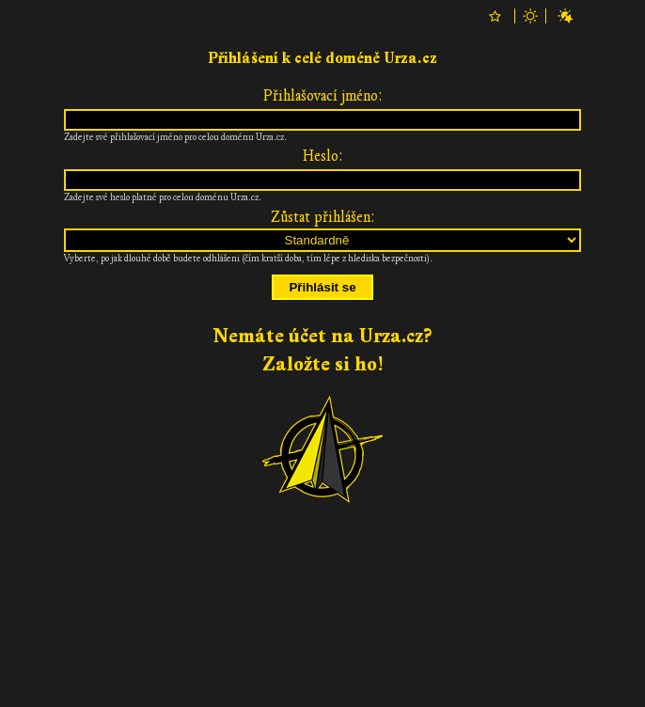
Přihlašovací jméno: (323, 95)
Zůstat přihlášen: (323, 217)
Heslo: (323, 156)
